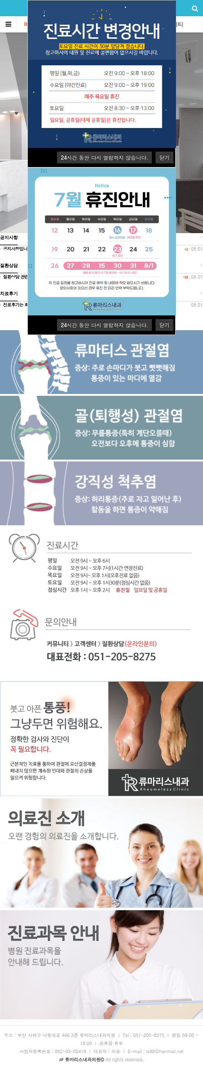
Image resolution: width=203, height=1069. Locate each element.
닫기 (164, 157)
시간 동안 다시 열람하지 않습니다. (104, 157)
